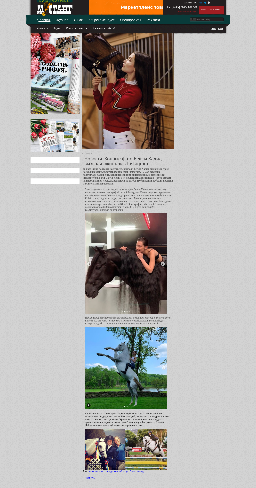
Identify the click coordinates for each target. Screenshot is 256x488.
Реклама (153, 19)
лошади (109, 471)
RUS (213, 28)
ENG (220, 28)
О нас (78, 19)
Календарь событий (104, 28)
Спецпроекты (130, 19)
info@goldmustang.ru (187, 11)
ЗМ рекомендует (101, 19)
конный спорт (121, 471)
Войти (204, 9)
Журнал (62, 19)
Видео (56, 28)
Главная (45, 19)
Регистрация (215, 9)
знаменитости (96, 471)
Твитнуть (90, 478)
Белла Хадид (137, 471)
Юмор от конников (77, 28)
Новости (43, 28)
